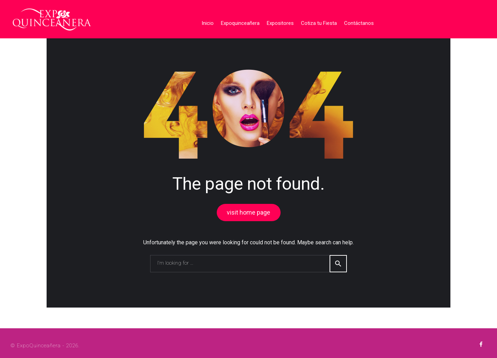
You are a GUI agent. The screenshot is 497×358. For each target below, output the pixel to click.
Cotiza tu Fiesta (316, 22)
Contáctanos (356, 22)
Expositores (277, 22)
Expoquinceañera (237, 22)
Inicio (205, 22)
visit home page (248, 210)
